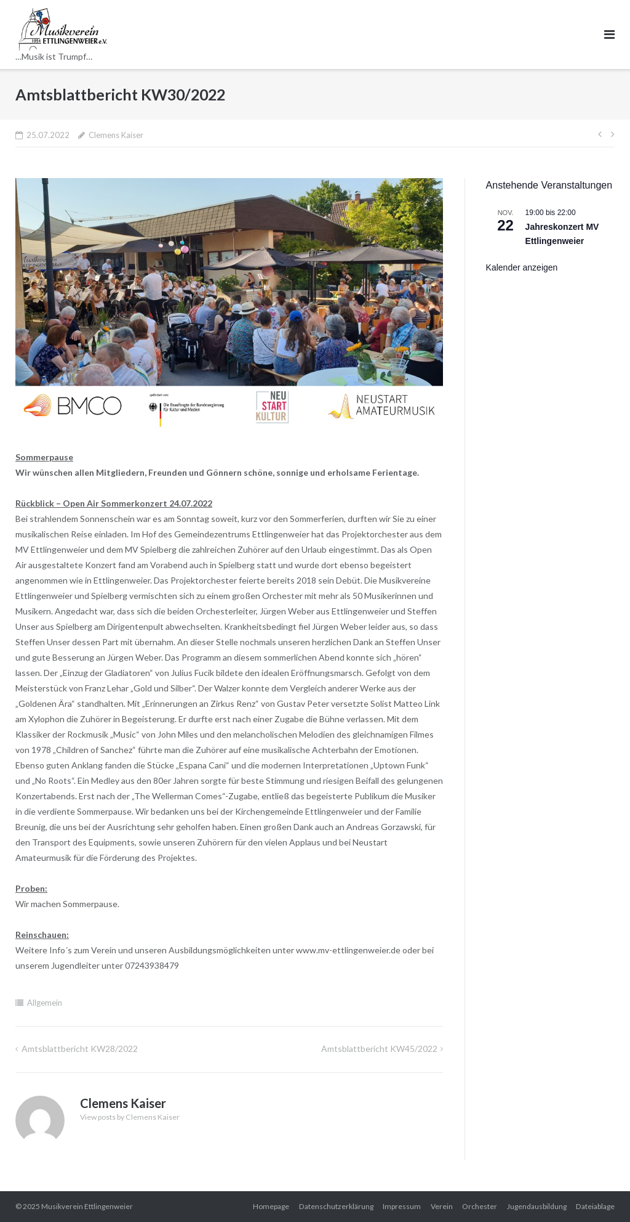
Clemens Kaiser (116, 135)
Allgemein (44, 1003)
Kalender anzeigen (522, 267)
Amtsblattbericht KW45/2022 (379, 1048)
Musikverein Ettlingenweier (87, 1206)
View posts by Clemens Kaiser (130, 1117)
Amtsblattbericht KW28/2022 (80, 1048)
